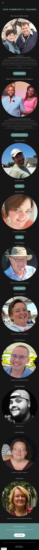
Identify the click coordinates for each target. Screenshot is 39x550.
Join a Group (19, 288)
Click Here (19, 535)
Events (20, 237)
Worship (19, 186)
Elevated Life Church (19, 135)
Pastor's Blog (19, 73)
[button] (6, 2)
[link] (19, 546)
